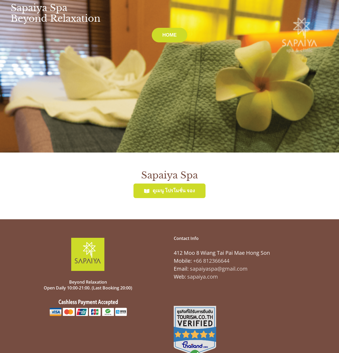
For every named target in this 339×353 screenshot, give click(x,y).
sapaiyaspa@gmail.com (219, 268)
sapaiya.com (202, 276)
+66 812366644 (211, 260)
